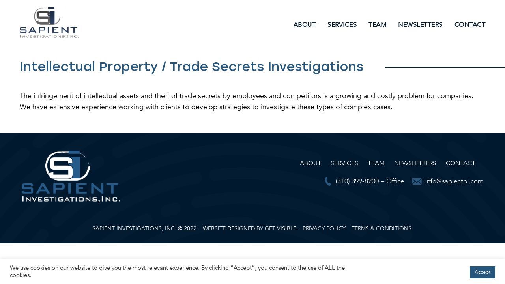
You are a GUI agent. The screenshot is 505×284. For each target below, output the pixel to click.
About (305, 25)
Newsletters (420, 25)
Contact (470, 25)
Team (377, 25)
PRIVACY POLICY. (325, 228)
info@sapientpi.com (454, 181)
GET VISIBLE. (281, 228)
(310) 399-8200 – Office (370, 181)
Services (342, 25)
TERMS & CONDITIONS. (382, 228)
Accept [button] (482, 272)
